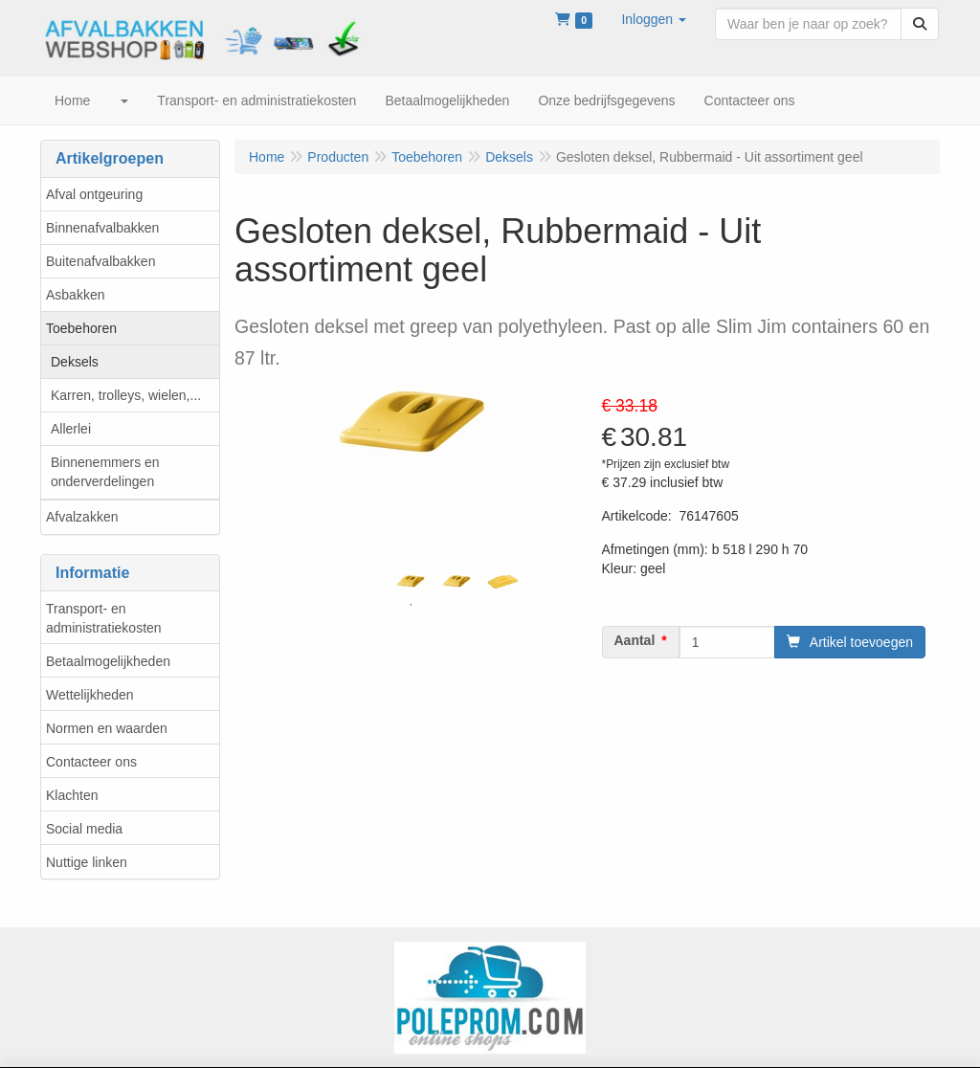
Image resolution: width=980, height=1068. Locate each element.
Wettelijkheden (90, 694)
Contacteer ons (91, 761)
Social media (84, 828)
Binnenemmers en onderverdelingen (105, 472)
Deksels (75, 361)
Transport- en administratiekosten (104, 618)
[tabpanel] (410, 581)
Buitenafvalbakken (100, 261)
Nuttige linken (86, 862)
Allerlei (71, 428)
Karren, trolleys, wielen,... (126, 395)
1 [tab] (410, 604)
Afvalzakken (82, 516)
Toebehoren (81, 328)
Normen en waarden (106, 728)
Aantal (635, 640)
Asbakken (75, 294)
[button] (654, 19)
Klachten (72, 795)
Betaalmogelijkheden (108, 661)
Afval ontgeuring (94, 194)
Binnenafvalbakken (102, 227)
